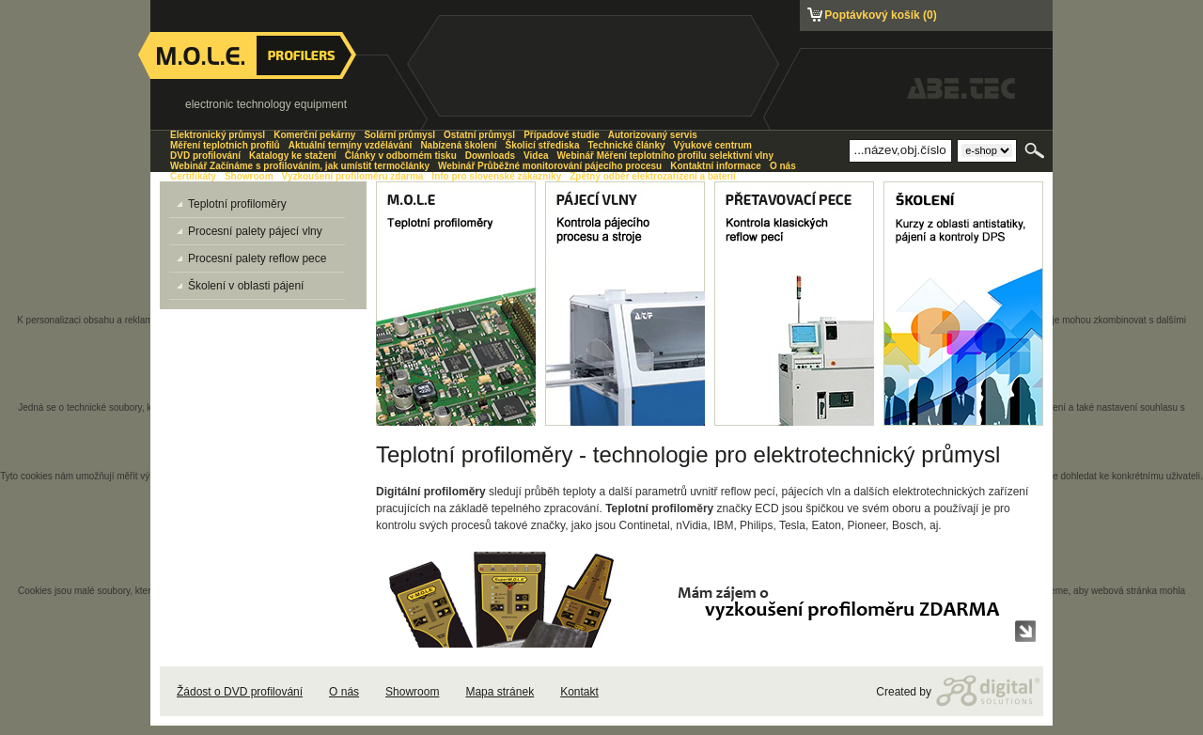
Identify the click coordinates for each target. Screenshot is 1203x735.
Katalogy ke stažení (292, 155)
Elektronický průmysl (217, 135)
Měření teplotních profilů (225, 145)
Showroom (412, 691)
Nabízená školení (458, 145)
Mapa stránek (499, 691)
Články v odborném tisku (401, 155)
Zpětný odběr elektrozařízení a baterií (653, 176)
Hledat (1036, 150)
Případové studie (561, 135)
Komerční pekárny (314, 135)
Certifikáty (193, 176)
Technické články (625, 145)
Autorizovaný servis (652, 135)
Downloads (490, 155)
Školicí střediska (543, 145)
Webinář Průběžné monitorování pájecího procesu (550, 166)
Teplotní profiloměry (232, 204)
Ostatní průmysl (479, 135)
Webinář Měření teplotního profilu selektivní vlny (665, 155)
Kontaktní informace (715, 166)
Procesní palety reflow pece (251, 258)
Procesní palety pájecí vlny (249, 231)
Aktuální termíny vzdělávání (351, 145)
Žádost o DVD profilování (240, 691)
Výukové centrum (713, 145)
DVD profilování (205, 155)
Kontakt (579, 691)
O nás (344, 691)
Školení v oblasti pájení (240, 285)
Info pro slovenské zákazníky (496, 176)
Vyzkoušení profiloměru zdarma (353, 176)
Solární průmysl (399, 135)
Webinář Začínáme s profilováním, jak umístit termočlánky (300, 166)
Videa (536, 155)
